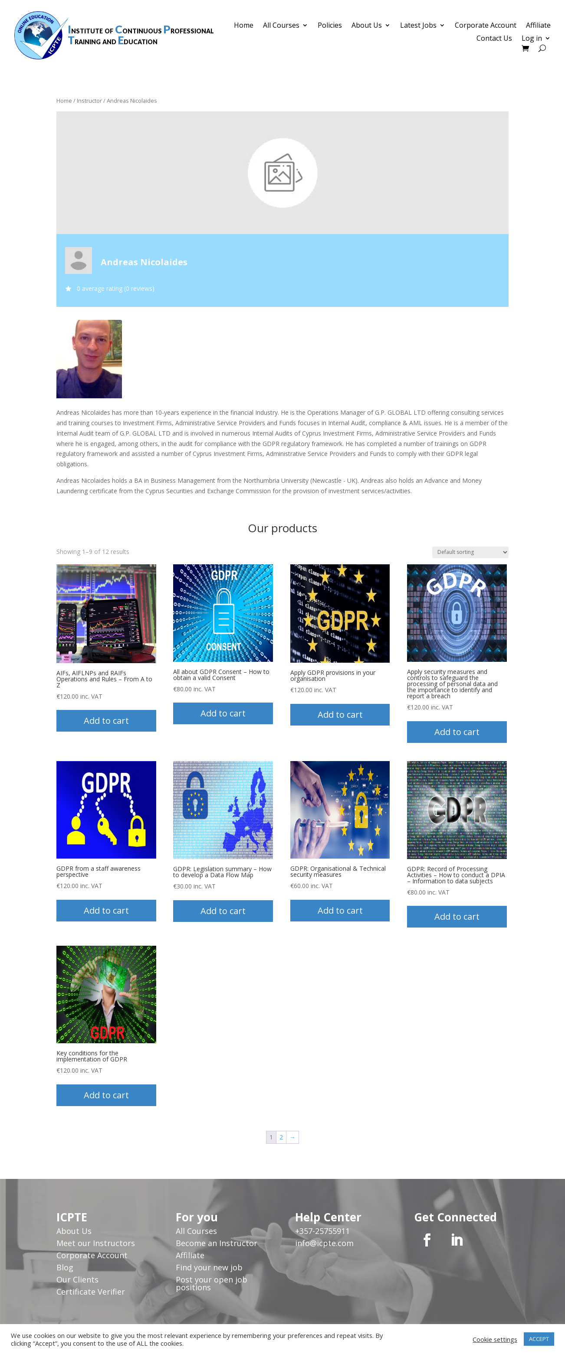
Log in (532, 39)
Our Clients (77, 1279)
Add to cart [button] (106, 720)
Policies (330, 26)
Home (243, 26)
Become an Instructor (216, 1243)
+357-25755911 (322, 1231)
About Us (366, 26)
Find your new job (209, 1267)
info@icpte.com (324, 1243)
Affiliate (538, 26)
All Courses (281, 26)
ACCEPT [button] (539, 1339)
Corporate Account (485, 26)
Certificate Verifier (90, 1291)
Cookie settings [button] (495, 1339)
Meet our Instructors (95, 1243)
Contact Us (494, 39)
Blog (64, 1267)
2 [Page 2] (281, 1137)
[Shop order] (470, 552)
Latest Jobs (418, 26)
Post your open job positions (211, 1283)
